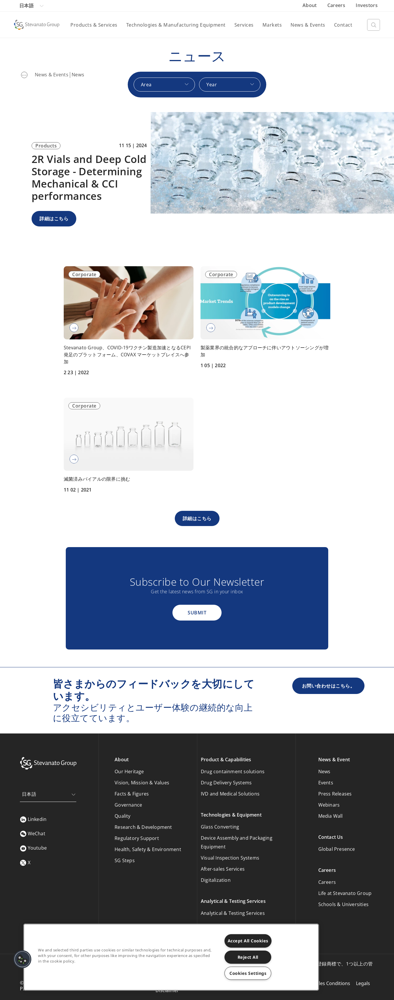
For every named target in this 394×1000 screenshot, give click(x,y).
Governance (128, 805)
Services (244, 25)
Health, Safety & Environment (148, 849)
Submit (197, 612)
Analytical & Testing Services (233, 913)
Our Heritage (129, 771)
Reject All (248, 957)
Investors (367, 5)
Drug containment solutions (233, 771)
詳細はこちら (53, 218)
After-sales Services (223, 869)
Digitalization (216, 880)
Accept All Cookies (248, 941)
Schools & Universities (343, 904)
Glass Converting (220, 827)
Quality (122, 816)
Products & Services (93, 25)
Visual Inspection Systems (230, 858)
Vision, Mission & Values (142, 782)
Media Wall (330, 816)
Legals (363, 983)
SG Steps (125, 860)
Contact (343, 25)
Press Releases (335, 794)
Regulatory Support (137, 838)
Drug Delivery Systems (226, 782)
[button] (22, 959)
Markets (272, 25)
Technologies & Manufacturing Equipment (176, 25)
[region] (171, 957)
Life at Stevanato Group (345, 893)
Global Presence (336, 849)
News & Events (308, 25)
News (324, 771)
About (310, 5)
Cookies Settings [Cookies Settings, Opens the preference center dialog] (247, 973)
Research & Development (143, 827)
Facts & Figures (132, 794)
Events (325, 782)
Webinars (329, 805)
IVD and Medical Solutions (230, 794)
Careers (336, 5)
